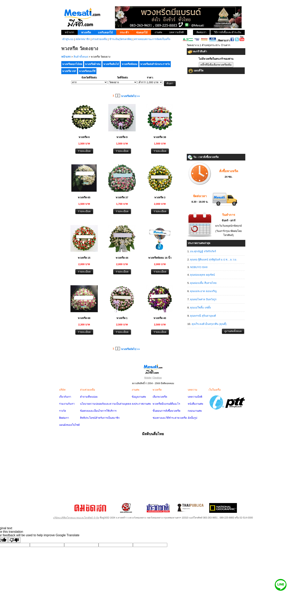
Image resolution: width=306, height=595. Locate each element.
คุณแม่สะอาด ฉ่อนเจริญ (203, 291)
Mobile (147, 377)
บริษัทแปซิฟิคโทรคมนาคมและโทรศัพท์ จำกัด (76, 517)
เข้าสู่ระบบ (67, 39)
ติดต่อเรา (64, 417)
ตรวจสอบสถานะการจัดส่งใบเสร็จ (152, 39)
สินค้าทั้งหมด (81, 56)
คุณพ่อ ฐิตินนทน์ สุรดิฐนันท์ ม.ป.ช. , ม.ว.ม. (213, 259)
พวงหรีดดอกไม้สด (72, 64)
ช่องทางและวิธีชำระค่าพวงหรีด (170, 417)
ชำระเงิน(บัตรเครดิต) (120, 39)
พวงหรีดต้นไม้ (111, 64)
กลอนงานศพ (195, 410)
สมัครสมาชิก (83, 39)
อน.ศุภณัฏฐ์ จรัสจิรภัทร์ (203, 251)
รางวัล (62, 410)
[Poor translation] (14, 540)
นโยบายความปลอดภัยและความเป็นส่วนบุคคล (105, 403)
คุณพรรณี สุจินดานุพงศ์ (203, 315)
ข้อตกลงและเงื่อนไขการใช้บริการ (98, 410)
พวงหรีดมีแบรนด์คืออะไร (166, 403)
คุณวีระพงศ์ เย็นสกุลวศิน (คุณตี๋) (209, 323)
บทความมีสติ (195, 396)
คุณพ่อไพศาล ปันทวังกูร (203, 299)
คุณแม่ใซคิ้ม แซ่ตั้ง (200, 307)
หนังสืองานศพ (195, 403)
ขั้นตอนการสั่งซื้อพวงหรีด (166, 410)
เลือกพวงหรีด (160, 396)
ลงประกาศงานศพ (141, 403)
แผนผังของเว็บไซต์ (69, 424)
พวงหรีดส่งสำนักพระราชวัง (155, 64)
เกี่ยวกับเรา (65, 396)
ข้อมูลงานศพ (139, 396)
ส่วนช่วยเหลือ (99, 39)
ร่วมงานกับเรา (67, 403)
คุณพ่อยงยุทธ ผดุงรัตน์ (202, 274)
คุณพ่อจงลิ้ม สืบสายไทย (203, 282)
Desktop (157, 377)
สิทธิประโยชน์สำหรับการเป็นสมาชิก (100, 417)
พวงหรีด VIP (69, 71)
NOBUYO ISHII (198, 267)
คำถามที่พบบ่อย (89, 396)
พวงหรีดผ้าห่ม (93, 64)
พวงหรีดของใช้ (87, 71)
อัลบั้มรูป (192, 417)
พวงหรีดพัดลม (129, 64)
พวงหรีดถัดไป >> (130, 96)
